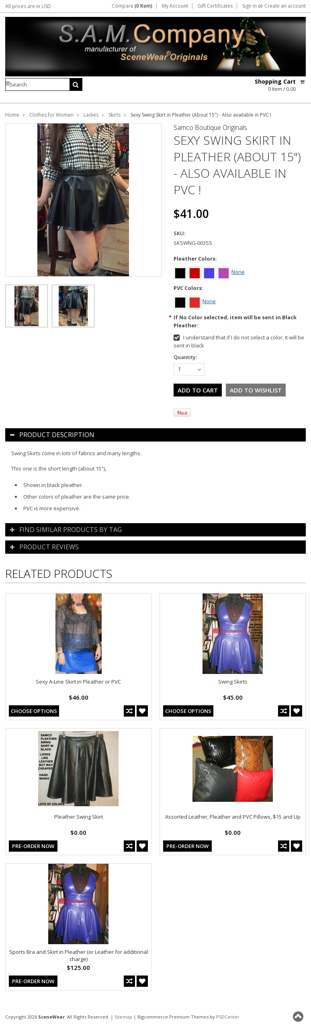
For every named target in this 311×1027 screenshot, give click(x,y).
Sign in (249, 6)
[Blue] (210, 271)
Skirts (114, 114)
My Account (175, 6)
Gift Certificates (215, 6)
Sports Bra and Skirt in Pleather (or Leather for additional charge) (78, 955)
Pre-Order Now (33, 846)
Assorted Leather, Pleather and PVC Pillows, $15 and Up (233, 816)
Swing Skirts (233, 681)
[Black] (181, 271)
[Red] (195, 271)
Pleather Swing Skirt (78, 816)
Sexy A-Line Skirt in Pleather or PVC (78, 681)
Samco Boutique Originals (210, 127)
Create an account (285, 6)
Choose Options (34, 711)
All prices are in (28, 6)
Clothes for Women (51, 114)
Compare (132, 6)
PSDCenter (227, 1017)
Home (12, 114)
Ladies (91, 114)
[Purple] (224, 271)
